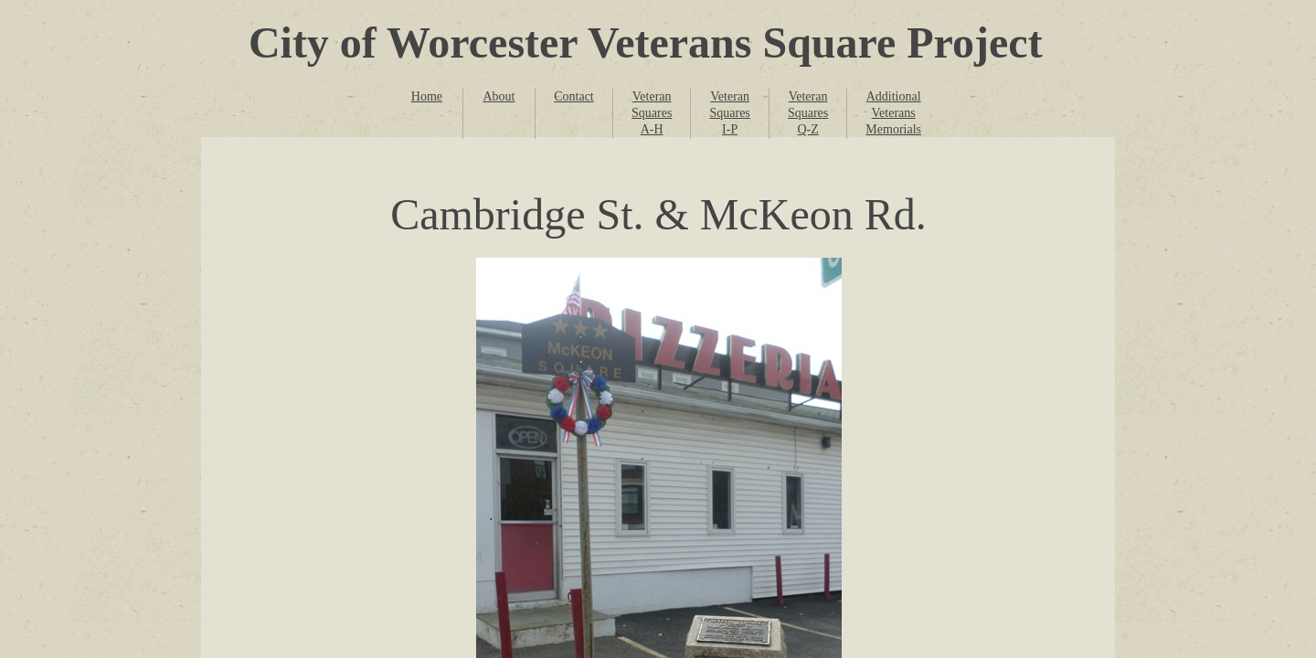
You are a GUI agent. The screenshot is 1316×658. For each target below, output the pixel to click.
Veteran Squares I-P (729, 113)
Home (426, 96)
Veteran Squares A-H (651, 113)
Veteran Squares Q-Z (808, 113)
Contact (574, 96)
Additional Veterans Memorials (893, 113)
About (499, 96)
